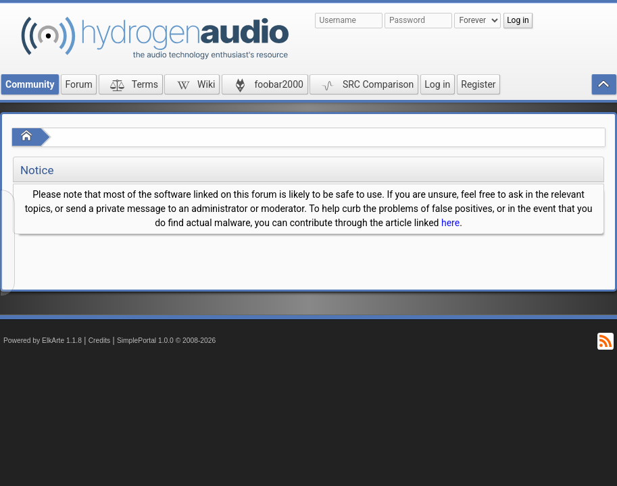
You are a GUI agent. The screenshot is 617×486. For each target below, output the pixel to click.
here (450, 222)
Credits (100, 340)
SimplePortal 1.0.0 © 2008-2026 (166, 340)
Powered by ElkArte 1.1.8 (42, 340)
